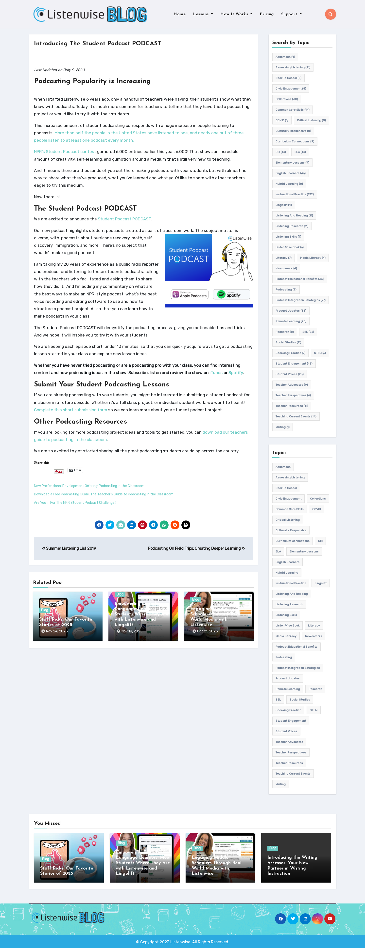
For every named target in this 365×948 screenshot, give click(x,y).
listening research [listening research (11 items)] (292, 226)
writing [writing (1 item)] (283, 427)
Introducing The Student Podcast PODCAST (103, 43)
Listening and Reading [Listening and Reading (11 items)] (294, 215)
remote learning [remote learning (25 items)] (291, 321)
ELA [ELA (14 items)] (300, 152)
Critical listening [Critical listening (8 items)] (311, 120)
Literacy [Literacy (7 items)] (284, 258)
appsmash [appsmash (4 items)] (285, 57)
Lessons (203, 14)
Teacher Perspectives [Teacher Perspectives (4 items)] (293, 395)
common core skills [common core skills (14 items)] (293, 109)
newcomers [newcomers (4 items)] (286, 268)
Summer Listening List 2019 (69, 548)
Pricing (267, 14)
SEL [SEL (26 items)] (308, 332)
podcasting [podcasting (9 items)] (286, 289)
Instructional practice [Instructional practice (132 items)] (295, 194)
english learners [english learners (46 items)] (291, 173)
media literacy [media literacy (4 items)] (313, 258)
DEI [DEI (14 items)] (281, 152)
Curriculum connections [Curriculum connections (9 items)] (295, 141)
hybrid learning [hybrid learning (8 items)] (289, 183)
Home (180, 14)
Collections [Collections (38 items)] (287, 99)
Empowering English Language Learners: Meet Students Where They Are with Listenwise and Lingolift (142, 614)
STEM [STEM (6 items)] (320, 353)
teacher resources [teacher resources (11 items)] (292, 406)
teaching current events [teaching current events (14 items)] (296, 416)
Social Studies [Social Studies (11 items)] (288, 342)
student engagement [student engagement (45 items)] (294, 363)
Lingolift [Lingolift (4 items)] (284, 205)
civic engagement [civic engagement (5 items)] (291, 88)
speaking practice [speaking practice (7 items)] (290, 353)
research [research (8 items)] (285, 332)
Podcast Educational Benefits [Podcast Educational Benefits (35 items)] (300, 279)
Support (291, 14)
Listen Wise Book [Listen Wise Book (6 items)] (290, 247)
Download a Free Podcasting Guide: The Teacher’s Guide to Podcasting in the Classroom (104, 494)
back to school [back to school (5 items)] (288, 78)
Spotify (235, 372)
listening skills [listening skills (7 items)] (288, 236)
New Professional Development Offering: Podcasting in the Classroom (89, 486)
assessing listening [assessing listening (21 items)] (293, 67)
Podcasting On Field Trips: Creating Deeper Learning (196, 548)
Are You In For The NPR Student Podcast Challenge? (75, 503)
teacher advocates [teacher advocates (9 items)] (292, 384)
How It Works (236, 14)
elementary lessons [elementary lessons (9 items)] (292, 162)
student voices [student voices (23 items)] (290, 374)
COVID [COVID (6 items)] (282, 120)
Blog (44, 610)
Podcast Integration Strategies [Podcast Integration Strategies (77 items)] (301, 300)
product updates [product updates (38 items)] (291, 310)
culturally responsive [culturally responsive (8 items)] (293, 131)
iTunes (216, 372)
